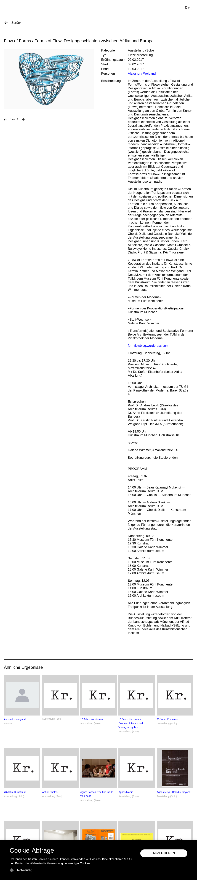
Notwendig (24, 870)
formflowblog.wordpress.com (148, 345)
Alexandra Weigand (142, 73)
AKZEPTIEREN (164, 853)
